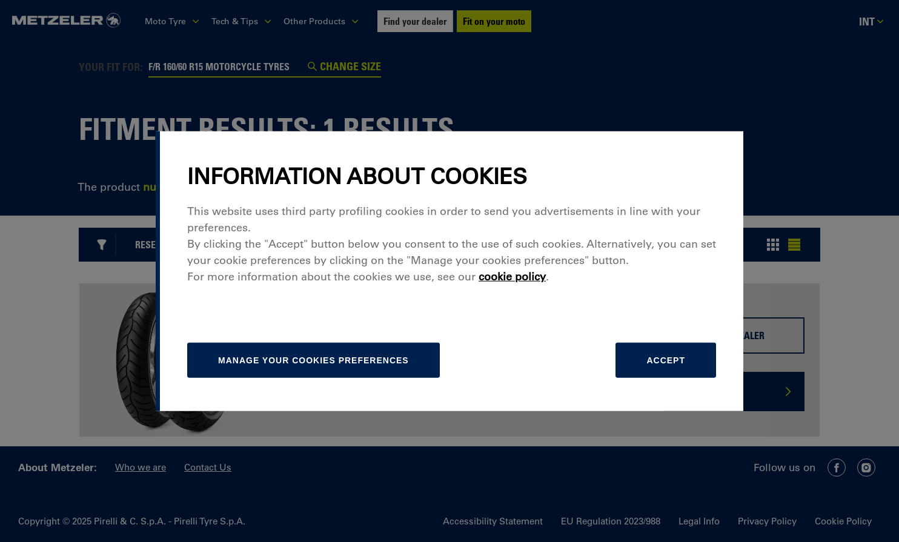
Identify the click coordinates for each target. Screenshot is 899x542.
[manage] (313, 360)
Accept (665, 360)
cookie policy (512, 276)
